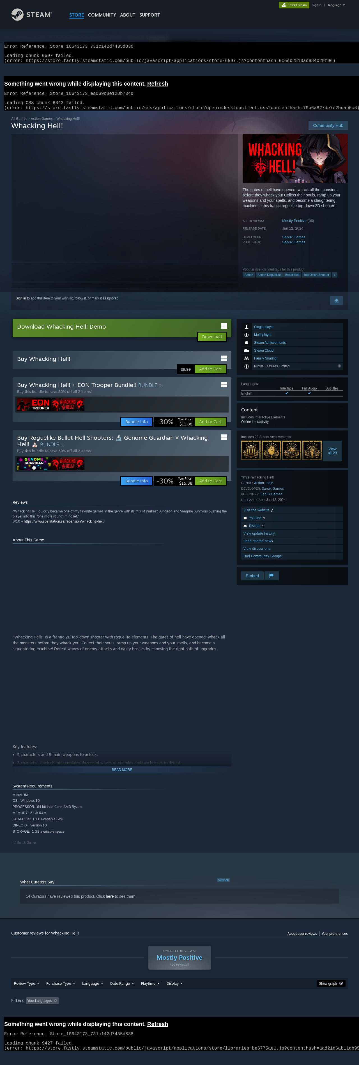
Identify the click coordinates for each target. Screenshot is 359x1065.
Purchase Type (58, 994)
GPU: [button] (274, 1011)
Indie (269, 489)
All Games (19, 125)
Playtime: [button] (139, 1011)
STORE (76, 15)
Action (249, 281)
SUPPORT (149, 15)
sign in (316, 5)
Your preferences (335, 940)
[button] (210, 375)
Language (90, 994)
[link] (174, 428)
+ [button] (334, 281)
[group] (179, 1012)
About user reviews (302, 940)
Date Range (120, 994)
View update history (259, 540)
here (110, 903)
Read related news (258, 548)
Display (173, 994)
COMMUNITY (102, 15)
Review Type (24, 994)
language (334, 5)
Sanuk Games (293, 244)
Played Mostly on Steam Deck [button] (179, 1011)
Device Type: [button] (299, 1011)
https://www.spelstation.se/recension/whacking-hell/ (64, 528)
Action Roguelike (269, 281)
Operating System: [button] (227, 1011)
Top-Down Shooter (316, 281)
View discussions (256, 555)
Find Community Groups (262, 563)
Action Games (42, 125)
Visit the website (258, 517)
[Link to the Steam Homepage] (36, 19)
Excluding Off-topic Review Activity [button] (96, 1011)
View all (223, 886)
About (127, 15)
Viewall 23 (332, 457)
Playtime (148, 994)
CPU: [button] (256, 1011)
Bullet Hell (292, 281)
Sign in (21, 305)
